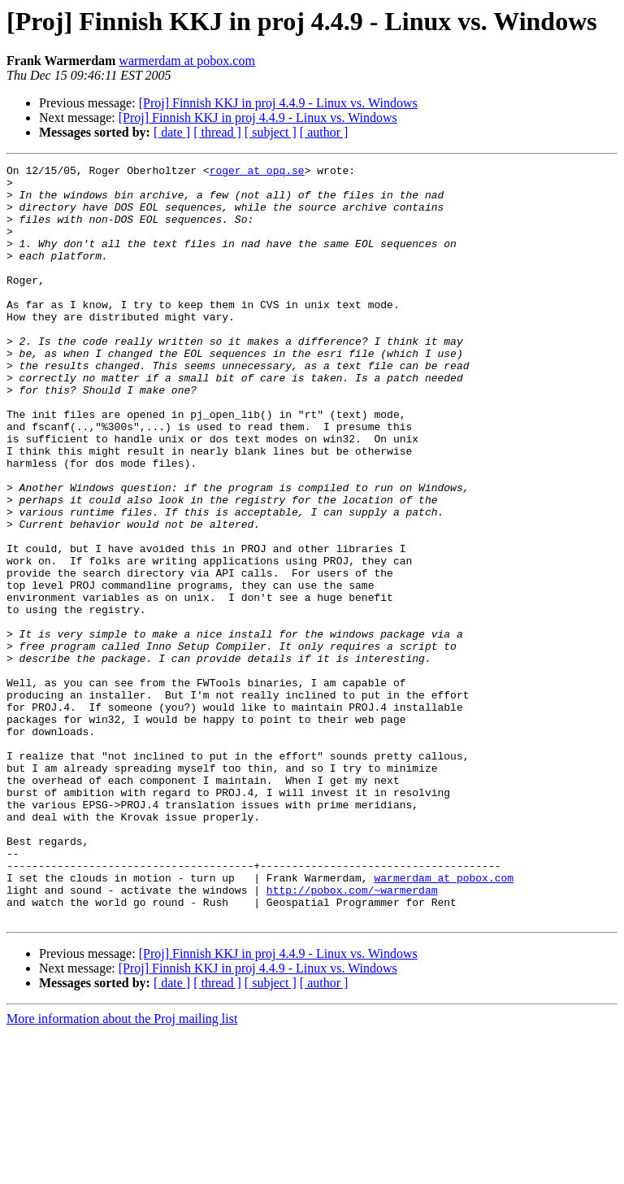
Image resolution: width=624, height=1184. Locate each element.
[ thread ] (217, 132)
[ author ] (324, 132)
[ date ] (172, 132)
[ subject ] (271, 132)
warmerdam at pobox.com (187, 60)
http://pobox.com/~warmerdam (352, 1036)
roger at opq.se (257, 172)
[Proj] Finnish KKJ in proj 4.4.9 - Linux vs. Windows (278, 103)
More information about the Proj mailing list (121, 1170)
